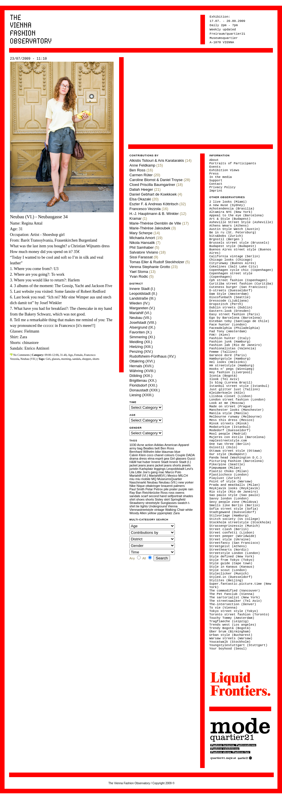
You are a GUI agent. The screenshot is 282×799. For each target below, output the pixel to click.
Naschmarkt (137, 482)
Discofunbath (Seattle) (229, 297)
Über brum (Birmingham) (229, 631)
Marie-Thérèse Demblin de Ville (155, 223)
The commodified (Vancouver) (234, 590)
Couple (180, 455)
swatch (182, 503)
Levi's (189, 468)
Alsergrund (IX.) (142, 327)
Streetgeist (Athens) (228, 546)
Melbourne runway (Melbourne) (235, 416)
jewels (186, 465)
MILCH (183, 475)
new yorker (186, 482)
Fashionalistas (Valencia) (232, 348)
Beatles (148, 448)
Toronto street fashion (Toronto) (239, 614)
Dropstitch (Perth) (226, 304)
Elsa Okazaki (140, 199)
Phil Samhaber (141, 247)
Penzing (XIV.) (141, 351)
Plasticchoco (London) (229, 474)
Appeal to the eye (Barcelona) (236, 215)
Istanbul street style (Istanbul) (239, 386)
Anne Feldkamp (142, 165)
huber (146, 462)
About (214, 160)
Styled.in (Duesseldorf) (230, 577)
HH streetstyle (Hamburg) (231, 365)
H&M (132, 462)
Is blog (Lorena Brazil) (230, 382)
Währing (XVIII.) (142, 371)
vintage (159, 509)
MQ (153, 479)
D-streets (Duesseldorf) (230, 290)
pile (166, 489)
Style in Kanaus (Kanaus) (231, 566)
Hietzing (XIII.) (141, 346)
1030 (132, 445)
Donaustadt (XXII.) (144, 390)
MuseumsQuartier (169, 479)
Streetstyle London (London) (234, 553)
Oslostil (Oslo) (223, 447)
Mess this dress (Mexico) (231, 420)
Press (214, 173)
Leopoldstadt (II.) (143, 293)
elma (151, 458)
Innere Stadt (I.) (142, 289)
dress (143, 458)
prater (173, 489)
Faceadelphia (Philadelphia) (234, 328)
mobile (145, 479)
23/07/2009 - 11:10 (28, 59)
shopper (86, 358)
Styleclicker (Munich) (229, 573)
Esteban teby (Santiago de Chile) (239, 321)
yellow (152, 513)
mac (162, 472)
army (132, 448)
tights (144, 506)
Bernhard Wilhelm (141, 451)
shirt (132, 499)
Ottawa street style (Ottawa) (235, 451)
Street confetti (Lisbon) (231, 532)
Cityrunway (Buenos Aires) (232, 263)
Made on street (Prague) (230, 406)
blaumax (168, 451)
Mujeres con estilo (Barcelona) (237, 437)
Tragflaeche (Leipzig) (229, 621)
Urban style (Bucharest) (230, 635)
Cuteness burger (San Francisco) (238, 287)
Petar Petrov (154, 489)
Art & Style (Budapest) (229, 219)
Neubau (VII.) (28, 358)
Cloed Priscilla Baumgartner (152, 184)
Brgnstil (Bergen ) (226, 239)
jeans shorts (172, 465)
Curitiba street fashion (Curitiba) (241, 283)
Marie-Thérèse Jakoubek (149, 228)
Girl (48, 358)
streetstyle (152, 503)
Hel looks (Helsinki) (228, 362)
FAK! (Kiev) (219, 335)
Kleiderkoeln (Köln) (227, 393)
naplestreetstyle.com (228, 440)
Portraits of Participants (232, 163)
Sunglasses (169, 503)
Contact (215, 184)
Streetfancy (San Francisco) (234, 543)
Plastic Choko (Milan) (229, 471)
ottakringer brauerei (159, 485)
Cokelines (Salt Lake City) (233, 266)
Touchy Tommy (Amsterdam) (231, 618)
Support (215, 180)
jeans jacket (155, 465)
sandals (76, 358)
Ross (164, 492)
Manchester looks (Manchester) (236, 410)
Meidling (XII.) (140, 342)
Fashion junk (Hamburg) (229, 341)
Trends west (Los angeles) (232, 624)
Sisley (159, 499)
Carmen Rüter (141, 175)
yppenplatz (164, 513)
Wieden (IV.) (139, 303)
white (189, 509)
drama (133, 458)
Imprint (215, 190)
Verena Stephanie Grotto (149, 267)
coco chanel (155, 455)
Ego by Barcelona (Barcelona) (235, 317)
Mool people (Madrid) (228, 433)
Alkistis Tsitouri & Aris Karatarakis (156, 160)
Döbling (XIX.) (140, 375)
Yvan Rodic (138, 276)
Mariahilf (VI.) (140, 313)
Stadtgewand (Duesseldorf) (232, 512)
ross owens (176, 492)
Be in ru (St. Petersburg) (232, 232)
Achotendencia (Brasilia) (231, 208)
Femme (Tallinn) (223, 352)
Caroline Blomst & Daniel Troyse (156, 180)
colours (169, 455)
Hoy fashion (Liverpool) (230, 372)
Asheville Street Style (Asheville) (241, 222)
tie (138, 506)
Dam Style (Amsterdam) (229, 294)
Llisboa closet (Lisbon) (230, 396)
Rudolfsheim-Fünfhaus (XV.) (152, 356)
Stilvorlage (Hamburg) (229, 515)
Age (70, 354)
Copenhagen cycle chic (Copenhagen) (241, 270)
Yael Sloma (138, 271)
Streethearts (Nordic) (229, 549)
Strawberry (136, 503)
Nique (140, 485)
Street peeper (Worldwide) (232, 536)
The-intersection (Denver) (232, 604)
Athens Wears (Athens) (229, 225)
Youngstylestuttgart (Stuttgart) (238, 645)
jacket (133, 465)
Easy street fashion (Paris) (234, 314)
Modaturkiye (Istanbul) (229, 427)
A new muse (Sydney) (227, 205)
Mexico (172, 475)
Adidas (159, 445)
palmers (179, 485)
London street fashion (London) (237, 399)
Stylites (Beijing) (226, 580)
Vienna (172, 506)
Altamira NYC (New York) (230, 212)
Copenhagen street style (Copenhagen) (230, 275)
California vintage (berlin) (234, 256)
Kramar (135, 218)
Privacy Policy (222, 187)
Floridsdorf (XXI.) (143, 385)
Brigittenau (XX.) (142, 380)
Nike (132, 485)
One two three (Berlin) (229, 444)
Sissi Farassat (141, 257)
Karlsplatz (146, 468)
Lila (131, 472)
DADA (190, 455)
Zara (176, 513)
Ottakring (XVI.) (142, 361)
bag (139, 448)
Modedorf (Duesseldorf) (229, 430)
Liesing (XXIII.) (141, 395)
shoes (140, 499)
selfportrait (174, 496)
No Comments (21, 354)
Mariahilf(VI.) (158, 475)
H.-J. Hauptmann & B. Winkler (154, 213)
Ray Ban (135, 492)
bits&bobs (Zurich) (226, 236)
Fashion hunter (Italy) (229, 338)
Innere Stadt (159, 462)
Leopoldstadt (175, 468)
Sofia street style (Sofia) (233, 508)
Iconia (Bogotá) (223, 375)
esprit (159, 458)
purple (183, 489)
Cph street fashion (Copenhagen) (238, 280)
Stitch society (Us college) (234, 519)
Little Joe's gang (146, 472)
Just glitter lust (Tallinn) (234, 389)
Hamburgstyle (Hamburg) (229, 358)
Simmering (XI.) (142, 337)
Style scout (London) (228, 570)
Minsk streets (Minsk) (229, 423)
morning (66, 358)
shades (188, 496)
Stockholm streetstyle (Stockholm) (240, 522)
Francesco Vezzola (145, 209)
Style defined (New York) (231, 556)
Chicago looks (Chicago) (230, 260)
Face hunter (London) (228, 324)
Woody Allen (138, 513)
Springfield (178, 499)
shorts (95, 358)
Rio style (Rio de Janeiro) (233, 491)
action (149, 445)
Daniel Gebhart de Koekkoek (153, 194)
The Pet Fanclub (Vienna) (231, 594)
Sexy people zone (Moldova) (233, 502)
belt (157, 448)
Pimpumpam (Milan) (225, 468)
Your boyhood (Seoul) (228, 648)
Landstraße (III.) (142, 298)
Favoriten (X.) (140, 332)
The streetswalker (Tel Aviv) (235, 601)
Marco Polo (173, 472)
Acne (140, 445)
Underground (158, 506)
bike (158, 451)
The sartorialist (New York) (234, 597)
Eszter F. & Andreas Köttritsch (153, 204)
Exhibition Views (224, 170)
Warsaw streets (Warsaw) (230, 638)
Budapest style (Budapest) (232, 246)
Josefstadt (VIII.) (142, 322)
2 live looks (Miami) (228, 202)
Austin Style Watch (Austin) (234, 229)
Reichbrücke (150, 492)
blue (178, 451)
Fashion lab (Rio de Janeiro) (235, 345)
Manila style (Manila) (229, 413)
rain (190, 489)
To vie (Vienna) (223, 607)
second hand (158, 496)
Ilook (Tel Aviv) (224, 379)
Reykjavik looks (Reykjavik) (234, 488)
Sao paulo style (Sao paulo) (234, 495)
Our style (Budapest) (228, 454)
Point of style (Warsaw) (230, 481)
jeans (142, 465)
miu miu (134, 479)
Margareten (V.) (142, 308)
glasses (56, 358)
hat (139, 462)
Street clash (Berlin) (229, 529)
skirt (167, 499)
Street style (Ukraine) (229, 539)
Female (78, 354)
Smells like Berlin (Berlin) (234, 505)
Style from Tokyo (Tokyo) (231, 560)
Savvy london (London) (229, 498)
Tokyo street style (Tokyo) (233, 611)
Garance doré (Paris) (228, 355)
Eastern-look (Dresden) (229, 311)
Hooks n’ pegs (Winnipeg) (231, 369)
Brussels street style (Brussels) (239, 242)
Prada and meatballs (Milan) (234, 485)
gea (166, 458)
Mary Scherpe (140, 233)
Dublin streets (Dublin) (230, 307)
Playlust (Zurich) (225, 478)
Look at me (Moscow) (227, 403)
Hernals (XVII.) (141, 366)
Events (215, 167)
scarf (144, 496)
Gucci (191, 458)
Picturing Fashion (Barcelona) (236, 461)
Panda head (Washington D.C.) (235, 457)
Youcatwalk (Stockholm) (229, 642)
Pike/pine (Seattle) (227, 464)
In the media (220, 177)
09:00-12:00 (52, 354)
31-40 (63, 354)
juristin (133, 468)
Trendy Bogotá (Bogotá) (229, 628)
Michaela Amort (142, 238)
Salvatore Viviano (143, 252)
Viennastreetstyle (141, 509)
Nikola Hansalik (142, 242)
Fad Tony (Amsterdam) (228, 331)
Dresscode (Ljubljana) (229, 300)
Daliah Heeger (141, 189)
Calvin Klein (137, 455)
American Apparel (176, 445)
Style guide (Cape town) (230, 563)
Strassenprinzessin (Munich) (234, 526)
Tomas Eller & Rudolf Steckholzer (156, 262)
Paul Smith (136, 489)
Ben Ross (137, 170)
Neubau (152, 482)
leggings (159, 468)
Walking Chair (174, 509)
